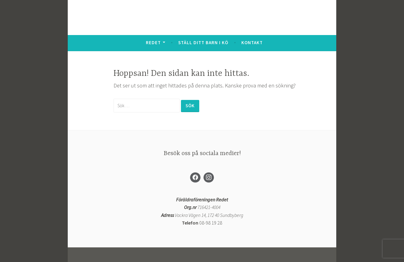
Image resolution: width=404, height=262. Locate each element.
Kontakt (252, 42)
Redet (153, 42)
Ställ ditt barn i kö (203, 42)
